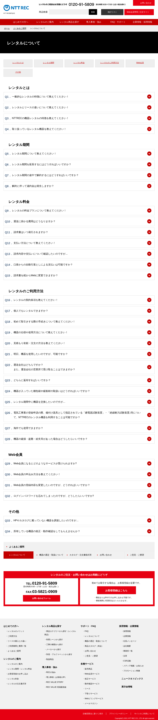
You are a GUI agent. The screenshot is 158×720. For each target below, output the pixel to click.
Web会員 (140, 63)
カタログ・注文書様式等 (81, 555)
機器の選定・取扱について (51, 555)
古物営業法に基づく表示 (93, 714)
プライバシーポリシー (118, 714)
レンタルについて (17, 555)
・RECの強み (50, 672)
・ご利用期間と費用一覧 (16, 646)
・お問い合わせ (89, 651)
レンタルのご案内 (45, 22)
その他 (18, 72)
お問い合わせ (145, 3)
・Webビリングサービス (93, 698)
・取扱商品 (49, 659)
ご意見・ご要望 (137, 555)
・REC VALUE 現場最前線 (55, 687)
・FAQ (85, 631)
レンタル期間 (48, 63)
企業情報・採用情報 (142, 22)
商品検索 (43, 12)
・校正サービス (89, 679)
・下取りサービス (90, 694)
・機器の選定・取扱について (95, 641)
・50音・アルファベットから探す (58, 654)
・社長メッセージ (128, 641)
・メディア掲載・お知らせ (132, 666)
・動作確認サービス (91, 684)
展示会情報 (126, 686)
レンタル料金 (79, 63)
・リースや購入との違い (16, 641)
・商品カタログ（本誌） (93, 646)
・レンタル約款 (12, 679)
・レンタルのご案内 (14, 664)
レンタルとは (18, 63)
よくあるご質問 (19, 28)
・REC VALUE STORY (53, 682)
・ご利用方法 (11, 636)
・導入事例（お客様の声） (55, 677)
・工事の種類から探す (53, 644)
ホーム (6, 22)
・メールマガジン (90, 703)
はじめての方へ (20, 22)
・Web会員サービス (91, 674)
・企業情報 (126, 636)
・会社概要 (126, 646)
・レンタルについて (91, 636)
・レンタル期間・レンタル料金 (19, 669)
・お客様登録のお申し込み (17, 674)
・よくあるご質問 (13, 651)
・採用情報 (126, 631)
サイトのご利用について (144, 714)
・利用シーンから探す (53, 639)
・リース (86, 689)
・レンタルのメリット (15, 631)
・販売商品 (87, 669)
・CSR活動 (126, 661)
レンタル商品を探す (69, 22)
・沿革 (124, 656)
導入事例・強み (93, 22)
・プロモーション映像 (130, 671)
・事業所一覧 (127, 651)
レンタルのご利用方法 (109, 63)
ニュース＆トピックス (132, 678)
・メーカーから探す (52, 649)
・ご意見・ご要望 (90, 656)
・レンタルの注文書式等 (16, 684)
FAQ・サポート (117, 22)
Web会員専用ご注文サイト (138, 12)
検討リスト (112, 12)
